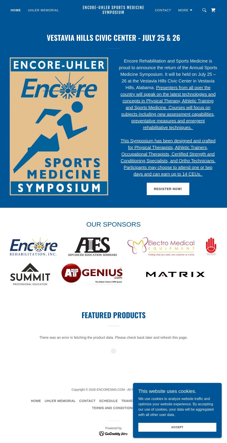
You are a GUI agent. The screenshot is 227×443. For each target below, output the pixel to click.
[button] (185, 10)
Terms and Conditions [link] (113, 408)
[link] (113, 13)
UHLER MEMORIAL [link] (43, 10)
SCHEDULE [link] (108, 401)
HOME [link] (16, 10)
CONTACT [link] (163, 10)
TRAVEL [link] (128, 401)
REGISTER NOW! (168, 189)
